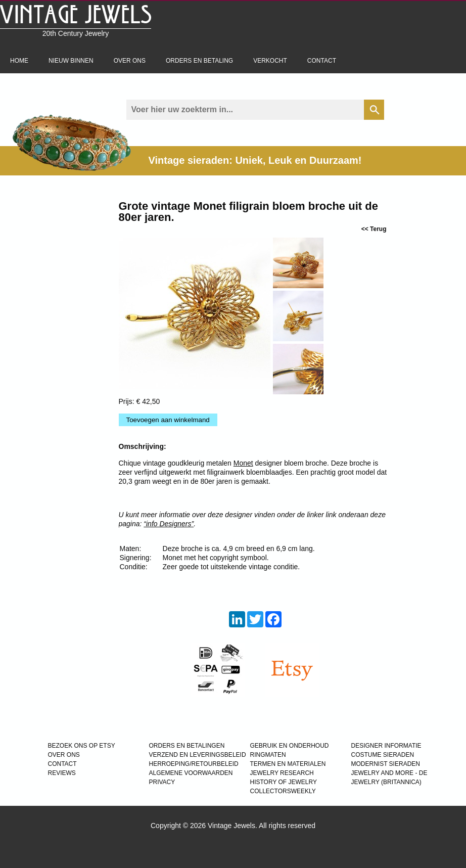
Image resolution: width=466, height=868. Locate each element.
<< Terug (374, 229)
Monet (243, 463)
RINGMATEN (268, 754)
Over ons (130, 60)
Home (19, 60)
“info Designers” (169, 524)
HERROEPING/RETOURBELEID (194, 763)
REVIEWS (62, 772)
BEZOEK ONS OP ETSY (81, 745)
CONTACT (62, 763)
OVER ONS (64, 754)
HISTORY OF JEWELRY (283, 782)
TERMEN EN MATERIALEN (288, 763)
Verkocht (270, 60)
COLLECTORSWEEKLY (283, 791)
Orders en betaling (199, 60)
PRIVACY (162, 782)
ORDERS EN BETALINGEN (187, 745)
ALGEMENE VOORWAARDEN (191, 772)
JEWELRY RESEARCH (282, 772)
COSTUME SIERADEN (382, 754)
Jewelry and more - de (389, 772)
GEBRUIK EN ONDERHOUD (289, 745)
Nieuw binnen (71, 60)
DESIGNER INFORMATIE (386, 745)
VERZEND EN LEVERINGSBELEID (197, 754)
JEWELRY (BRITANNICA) (386, 782)
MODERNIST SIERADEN (385, 763)
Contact (321, 60)
